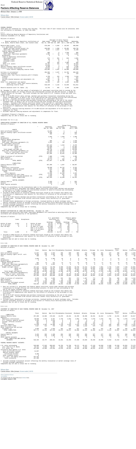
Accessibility (4, 445)
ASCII (31, 17)
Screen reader (24, 17)
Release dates (5, 15)
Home (2, 443)
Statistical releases (9, 443)
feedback (24, 446)
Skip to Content (2, 10)
